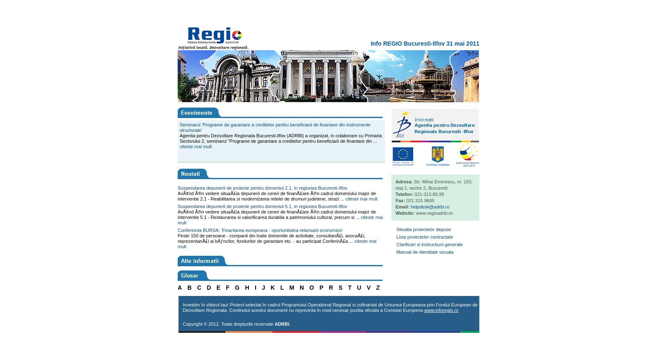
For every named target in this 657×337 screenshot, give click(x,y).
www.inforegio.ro (441, 310)
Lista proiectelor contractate (424, 236)
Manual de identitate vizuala (424, 252)
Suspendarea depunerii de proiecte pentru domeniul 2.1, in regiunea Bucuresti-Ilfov (262, 187)
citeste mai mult (196, 146)
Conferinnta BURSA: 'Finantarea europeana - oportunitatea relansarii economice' (260, 230)
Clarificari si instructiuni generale (429, 244)
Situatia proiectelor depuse (423, 229)
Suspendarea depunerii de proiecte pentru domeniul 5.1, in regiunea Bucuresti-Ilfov (262, 206)
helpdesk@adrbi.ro (430, 206)
